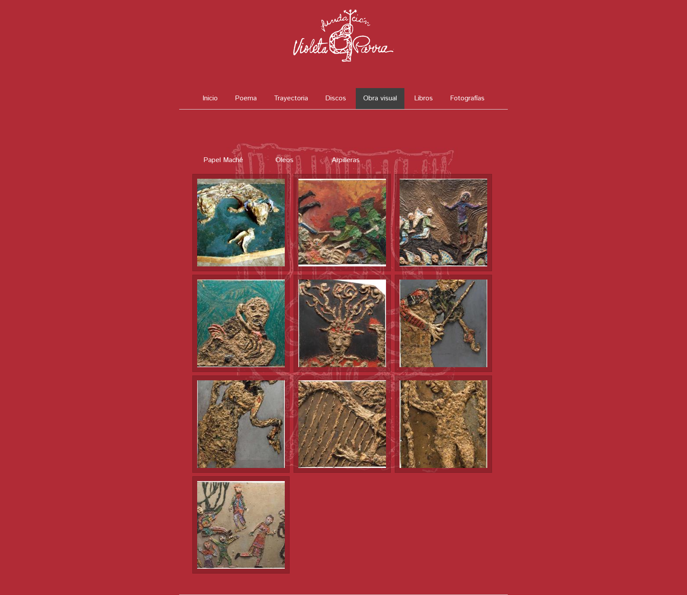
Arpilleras (346, 160)
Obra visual (380, 98)
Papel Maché (223, 160)
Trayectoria (291, 98)
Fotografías (467, 98)
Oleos (285, 160)
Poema (246, 98)
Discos (335, 98)
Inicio (210, 98)
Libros (423, 98)
